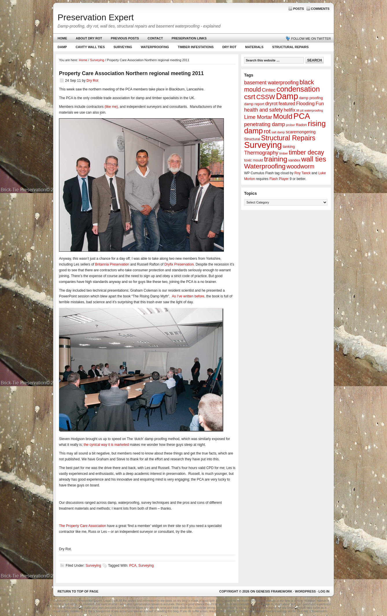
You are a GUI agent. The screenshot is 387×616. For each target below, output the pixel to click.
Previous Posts (125, 38)
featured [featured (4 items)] (287, 103)
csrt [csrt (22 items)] (249, 97)
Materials (254, 47)
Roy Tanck (302, 173)
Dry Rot (229, 47)
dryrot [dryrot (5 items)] (271, 103)
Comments (320, 8)
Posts (298, 8)
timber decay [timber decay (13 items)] (306, 152)
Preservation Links (189, 38)
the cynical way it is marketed (106, 445)
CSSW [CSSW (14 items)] (265, 97)
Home (62, 38)
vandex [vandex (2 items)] (294, 160)
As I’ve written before (188, 296)
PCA (133, 566)
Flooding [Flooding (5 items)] (305, 103)
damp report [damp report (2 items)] (254, 104)
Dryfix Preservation (179, 264)
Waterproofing (155, 47)
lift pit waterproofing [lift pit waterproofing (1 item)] (309, 110)
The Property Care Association (82, 526)
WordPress (305, 591)
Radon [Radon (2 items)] (301, 125)
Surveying (122, 47)
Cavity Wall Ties (90, 47)
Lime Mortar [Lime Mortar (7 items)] (258, 117)
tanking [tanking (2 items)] (289, 146)
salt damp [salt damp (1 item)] (278, 132)
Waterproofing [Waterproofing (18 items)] (264, 166)
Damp (61, 48)
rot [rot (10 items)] (267, 131)
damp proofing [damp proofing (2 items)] (311, 98)
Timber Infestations (194, 48)
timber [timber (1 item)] (283, 153)
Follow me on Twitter (311, 38)
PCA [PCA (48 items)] (301, 116)
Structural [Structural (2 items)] (252, 139)
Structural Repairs (290, 47)
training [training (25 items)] (276, 159)
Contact (155, 38)
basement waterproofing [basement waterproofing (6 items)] (271, 83)
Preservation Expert (96, 17)
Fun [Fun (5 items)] (320, 103)
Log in (323, 591)
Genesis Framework (274, 591)
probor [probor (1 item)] (290, 125)
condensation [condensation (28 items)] (298, 89)
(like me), (111, 107)
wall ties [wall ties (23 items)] (313, 159)
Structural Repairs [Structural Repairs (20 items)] (288, 138)
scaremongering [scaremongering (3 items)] (301, 132)
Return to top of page (78, 591)
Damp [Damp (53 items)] (287, 96)
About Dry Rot (89, 38)
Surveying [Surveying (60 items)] (263, 145)
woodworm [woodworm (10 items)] (300, 166)
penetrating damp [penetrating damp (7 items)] (264, 124)
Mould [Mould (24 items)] (282, 116)
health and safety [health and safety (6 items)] (263, 110)
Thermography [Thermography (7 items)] (261, 153)
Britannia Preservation (112, 264)
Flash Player (279, 179)
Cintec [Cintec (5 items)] (268, 90)
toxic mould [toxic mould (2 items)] (253, 160)
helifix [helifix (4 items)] (289, 110)
